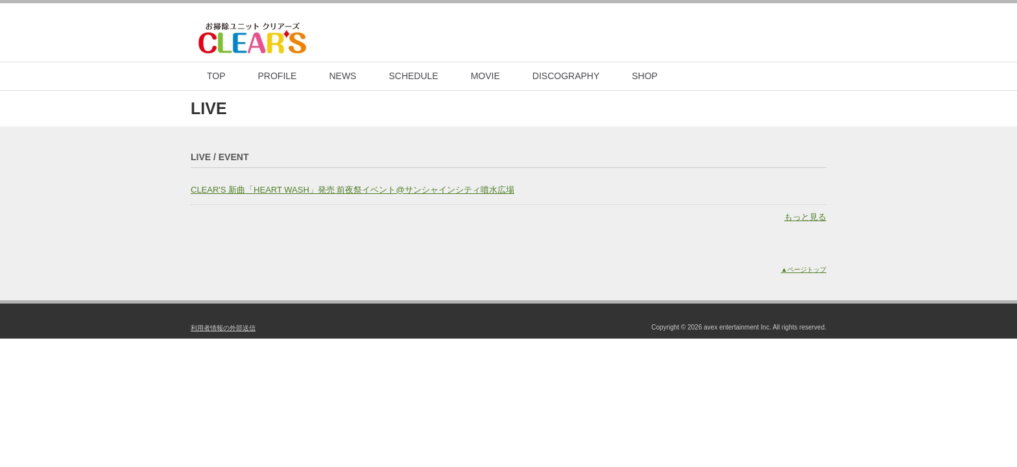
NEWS (342, 76)
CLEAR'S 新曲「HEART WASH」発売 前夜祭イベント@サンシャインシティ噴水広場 (352, 190)
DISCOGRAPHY (565, 76)
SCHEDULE (413, 76)
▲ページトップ (803, 269)
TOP (216, 76)
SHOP (645, 76)
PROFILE (277, 76)
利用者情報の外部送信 (223, 327)
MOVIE (485, 76)
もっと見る (805, 217)
